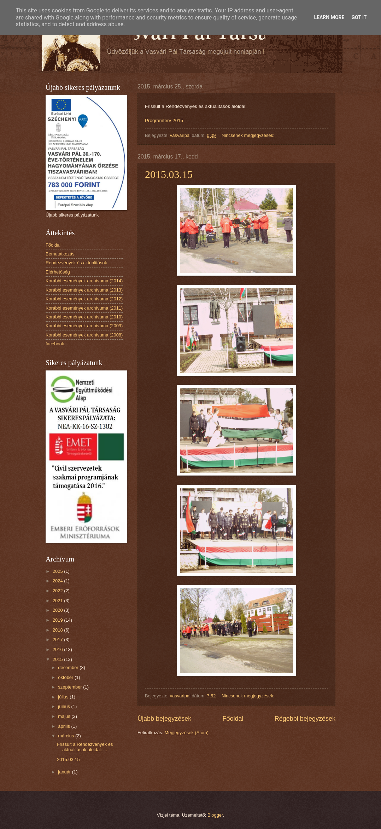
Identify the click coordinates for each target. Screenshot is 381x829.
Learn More (329, 17)
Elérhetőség (58, 272)
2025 (58, 571)
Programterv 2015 (164, 120)
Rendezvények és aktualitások (76, 262)
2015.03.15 (169, 174)
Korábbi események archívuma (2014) (84, 280)
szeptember (70, 687)
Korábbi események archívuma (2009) (84, 325)
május (64, 716)
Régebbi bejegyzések (305, 718)
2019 (58, 620)
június (64, 706)
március (66, 735)
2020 (58, 610)
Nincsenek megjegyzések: (249, 135)
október (66, 677)
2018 (58, 630)
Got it (359, 17)
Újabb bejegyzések (164, 718)
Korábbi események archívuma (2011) (84, 308)
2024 (58, 580)
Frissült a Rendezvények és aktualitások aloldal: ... (85, 747)
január (65, 772)
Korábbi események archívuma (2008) (84, 335)
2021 (58, 600)
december (69, 667)
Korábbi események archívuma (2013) (84, 290)
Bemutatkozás (60, 254)
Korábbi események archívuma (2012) (84, 298)
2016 (58, 649)
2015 (58, 659)
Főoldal (232, 718)
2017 (58, 639)
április (64, 726)
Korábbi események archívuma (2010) (84, 316)
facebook (55, 343)
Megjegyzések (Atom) (187, 732)
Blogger (215, 815)
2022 (58, 590)
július (64, 697)
